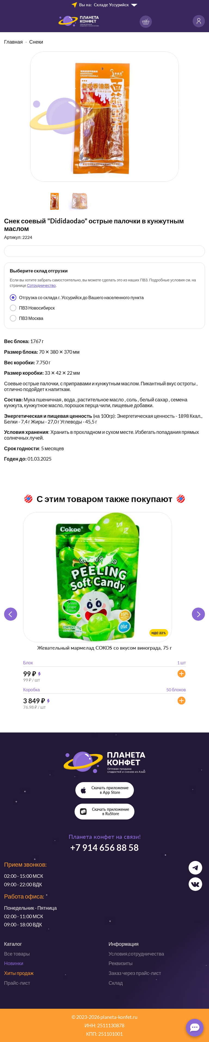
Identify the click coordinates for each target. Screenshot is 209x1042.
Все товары (17, 954)
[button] (198, 614)
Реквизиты (121, 963)
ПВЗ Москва (26, 318)
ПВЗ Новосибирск (32, 308)
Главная (13, 42)
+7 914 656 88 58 (104, 847)
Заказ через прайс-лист (135, 973)
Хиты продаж (18, 973)
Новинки (13, 963)
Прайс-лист (17, 983)
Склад (116, 983)
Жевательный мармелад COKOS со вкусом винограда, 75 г (104, 648)
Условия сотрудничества (136, 954)
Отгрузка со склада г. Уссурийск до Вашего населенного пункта (77, 297)
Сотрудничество (41, 285)
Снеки (36, 42)
